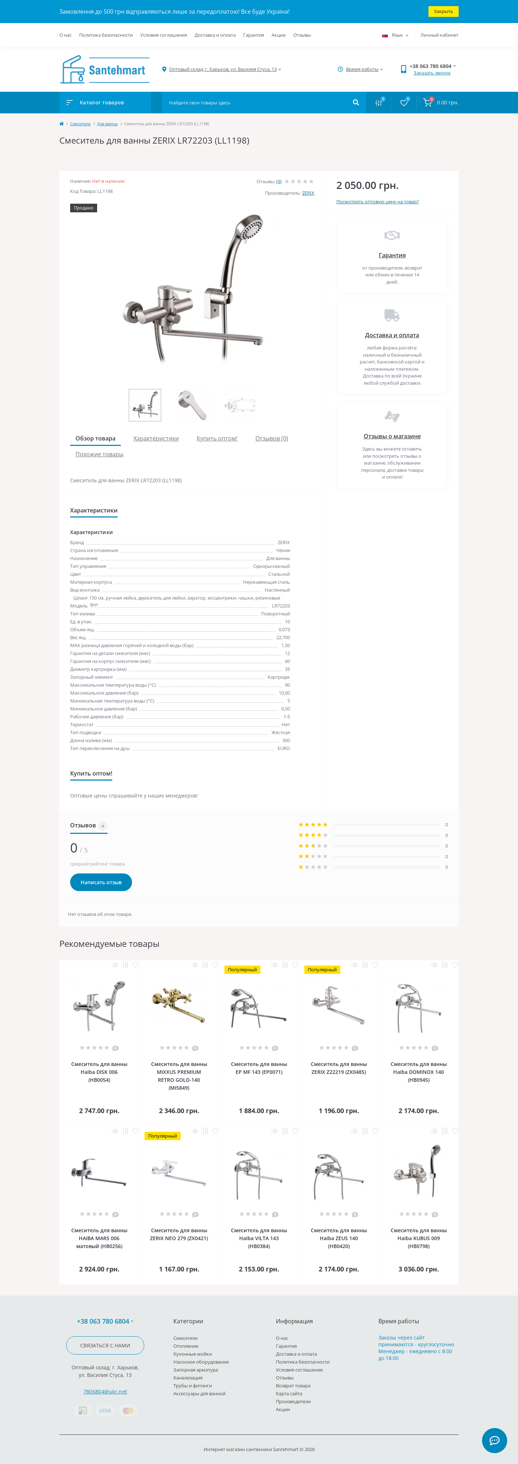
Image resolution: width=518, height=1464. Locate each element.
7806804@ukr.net (105, 1391)
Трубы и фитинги (192, 1385)
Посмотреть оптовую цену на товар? (377, 201)
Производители (293, 1401)
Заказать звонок (432, 72)
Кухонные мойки (192, 1354)
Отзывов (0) (271, 438)
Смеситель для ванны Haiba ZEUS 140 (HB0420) (339, 1238)
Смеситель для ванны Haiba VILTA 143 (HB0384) (259, 1238)
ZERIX (308, 193)
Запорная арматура (195, 1369)
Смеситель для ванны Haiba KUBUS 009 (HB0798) (419, 1238)
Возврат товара (293, 1385)
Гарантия (253, 35)
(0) (279, 181)
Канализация (188, 1377)
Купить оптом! (217, 438)
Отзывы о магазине (392, 436)
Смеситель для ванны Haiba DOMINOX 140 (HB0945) (419, 1072)
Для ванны (107, 123)
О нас (65, 35)
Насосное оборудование (201, 1362)
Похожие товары (99, 454)
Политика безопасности (106, 35)
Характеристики (156, 438)
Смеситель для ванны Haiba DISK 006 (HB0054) (99, 1072)
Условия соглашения (163, 35)
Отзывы (302, 35)
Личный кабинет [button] (439, 35)
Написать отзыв (101, 882)
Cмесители (80, 123)
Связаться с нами (105, 1345)
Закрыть (443, 11)
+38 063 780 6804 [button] (105, 1321)
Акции (279, 35)
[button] (223, 69)
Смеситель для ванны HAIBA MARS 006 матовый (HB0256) (99, 1238)
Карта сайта (289, 1393)
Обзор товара (95, 438)
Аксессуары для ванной (199, 1393)
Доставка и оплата (215, 35)
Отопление (185, 1346)
